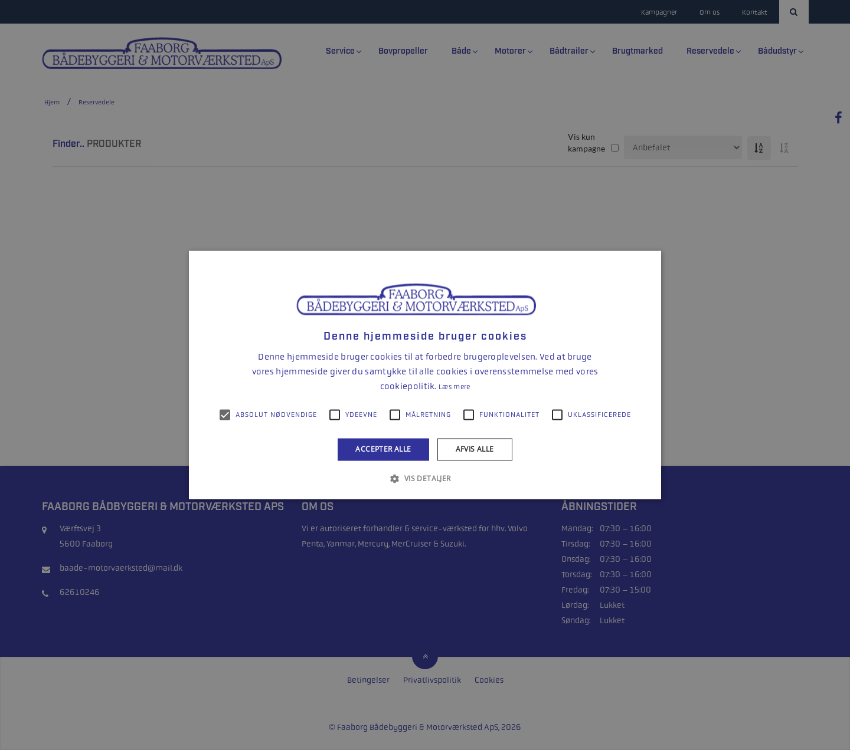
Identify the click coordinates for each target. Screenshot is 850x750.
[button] (424, 479)
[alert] (425, 375)
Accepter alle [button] (383, 449)
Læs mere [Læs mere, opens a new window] (454, 387)
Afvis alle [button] (475, 449)
